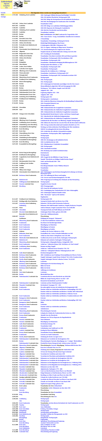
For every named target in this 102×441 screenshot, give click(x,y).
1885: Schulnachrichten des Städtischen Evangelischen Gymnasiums (59, 112)
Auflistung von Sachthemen (48, 270)
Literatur (43, 298)
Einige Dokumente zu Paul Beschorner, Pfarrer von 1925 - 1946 (58, 373)
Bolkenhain (47, 407)
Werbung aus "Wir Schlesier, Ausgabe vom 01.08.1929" (56, 88)
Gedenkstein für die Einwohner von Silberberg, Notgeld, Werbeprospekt (60, 120)
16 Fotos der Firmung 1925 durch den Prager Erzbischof (56, 351)
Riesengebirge (23, 417)
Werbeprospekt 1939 (46, 199)
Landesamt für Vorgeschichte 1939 (68, 34)
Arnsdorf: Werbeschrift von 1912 (50, 423)
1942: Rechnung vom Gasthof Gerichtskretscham (54, 150)
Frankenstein (23, 222)
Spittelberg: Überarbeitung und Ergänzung (52, 421)
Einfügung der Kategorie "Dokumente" (51, 218)
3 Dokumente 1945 (61, 45)
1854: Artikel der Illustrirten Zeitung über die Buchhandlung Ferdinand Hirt (62, 101)
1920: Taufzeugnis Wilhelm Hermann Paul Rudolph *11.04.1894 (58, 15)
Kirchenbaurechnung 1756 (48, 323)
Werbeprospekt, (45, 242)
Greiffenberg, (23, 246)
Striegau (55, 409)
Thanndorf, (22, 285)
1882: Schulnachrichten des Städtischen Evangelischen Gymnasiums (59, 109)
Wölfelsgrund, (23, 181)
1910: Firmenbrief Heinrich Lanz (50, 103)
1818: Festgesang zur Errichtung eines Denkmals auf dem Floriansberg (60, 179)
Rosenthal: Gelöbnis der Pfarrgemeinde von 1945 (54, 414)
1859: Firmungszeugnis (47, 186)
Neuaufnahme (44, 163)
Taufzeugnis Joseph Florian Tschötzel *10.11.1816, (59, 257)
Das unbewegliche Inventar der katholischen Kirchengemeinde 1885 (59, 287)
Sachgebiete (6, 5)
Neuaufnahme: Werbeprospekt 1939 (50, 66)
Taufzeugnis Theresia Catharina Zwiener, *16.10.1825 (60, 259)
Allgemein (6, 3)
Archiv (50, 388)
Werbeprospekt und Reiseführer (49, 412)
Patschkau (22, 416)
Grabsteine (44, 261)
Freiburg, (43, 409)
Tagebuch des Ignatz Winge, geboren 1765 (52, 383)
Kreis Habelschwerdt (25, 414)
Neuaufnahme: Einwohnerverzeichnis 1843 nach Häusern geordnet (59, 56)
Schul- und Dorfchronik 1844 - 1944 (50, 161)
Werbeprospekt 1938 (64, 17)
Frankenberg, (23, 265)
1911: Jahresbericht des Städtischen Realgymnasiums (55, 116)
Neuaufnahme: (45, 58)
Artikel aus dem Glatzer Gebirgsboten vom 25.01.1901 (55, 235)
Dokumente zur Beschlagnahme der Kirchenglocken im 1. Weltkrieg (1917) (61, 364)
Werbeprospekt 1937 (62, 73)
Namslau (21, 405)
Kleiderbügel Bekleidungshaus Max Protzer (52, 43)
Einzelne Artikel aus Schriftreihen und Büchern (54, 306)
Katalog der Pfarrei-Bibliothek (49, 330)
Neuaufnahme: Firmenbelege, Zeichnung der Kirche (55, 41)
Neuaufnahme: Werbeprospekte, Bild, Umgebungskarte (56, 133)
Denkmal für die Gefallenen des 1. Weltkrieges (53, 71)
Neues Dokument (45, 319)
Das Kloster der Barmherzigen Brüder (51, 222)
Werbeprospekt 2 (45, 99)
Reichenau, (22, 175)
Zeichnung (43, 349)
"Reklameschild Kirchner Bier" (73, 345)
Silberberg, (22, 261)
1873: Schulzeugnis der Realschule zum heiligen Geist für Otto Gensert (60, 84)
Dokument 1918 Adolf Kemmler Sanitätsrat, (53, 205)
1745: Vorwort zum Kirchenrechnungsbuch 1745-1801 (55, 177)
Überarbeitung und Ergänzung (49, 431)
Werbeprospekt (53, 69)
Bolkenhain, (22, 233)
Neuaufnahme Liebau (46, 23)
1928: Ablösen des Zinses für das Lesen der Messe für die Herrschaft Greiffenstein (63, 122)
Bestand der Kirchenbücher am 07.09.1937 (52, 280)
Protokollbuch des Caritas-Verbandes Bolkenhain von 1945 (57, 233)
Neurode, (21, 184)
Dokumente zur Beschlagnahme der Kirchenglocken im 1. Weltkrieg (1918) (61, 362)
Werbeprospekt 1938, (55, 58)
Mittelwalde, (22, 237)
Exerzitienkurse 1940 (66, 58)
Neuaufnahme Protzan (47, 332)
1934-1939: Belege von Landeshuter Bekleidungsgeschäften (57, 26)
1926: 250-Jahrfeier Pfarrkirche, (49, 17)
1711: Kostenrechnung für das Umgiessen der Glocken (55, 49)
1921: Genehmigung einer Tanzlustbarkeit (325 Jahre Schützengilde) (59, 190)
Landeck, (21, 330)
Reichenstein (22, 412)
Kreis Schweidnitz (24, 409)
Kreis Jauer (22, 407)
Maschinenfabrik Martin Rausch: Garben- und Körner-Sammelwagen (60, 114)
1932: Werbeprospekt (46, 81)
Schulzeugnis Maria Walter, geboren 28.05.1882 (53, 212)
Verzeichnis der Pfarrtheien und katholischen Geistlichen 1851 (58, 356)
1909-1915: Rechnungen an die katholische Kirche (54, 140)
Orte (6, 7)
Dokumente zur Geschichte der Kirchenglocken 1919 (55, 360)
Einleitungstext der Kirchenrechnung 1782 (52, 263)
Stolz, (21, 272)
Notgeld (53, 246)
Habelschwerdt (23, 179)
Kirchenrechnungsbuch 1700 (48, 252)
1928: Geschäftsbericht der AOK (49, 142)
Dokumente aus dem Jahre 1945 (49, 367)
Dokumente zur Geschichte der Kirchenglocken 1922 (55, 339)
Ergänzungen (44, 419)
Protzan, (21, 315)
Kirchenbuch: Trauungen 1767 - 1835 (51, 285)
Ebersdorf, (22, 212)
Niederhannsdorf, (24, 276)
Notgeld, (67, 205)
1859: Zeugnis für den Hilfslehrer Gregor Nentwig (54, 157)
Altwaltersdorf (23, 373)
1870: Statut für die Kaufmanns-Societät (52, 188)
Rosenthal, (22, 367)
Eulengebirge (23, 410)
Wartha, (21, 259)
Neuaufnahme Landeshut (47, 32)
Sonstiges (3, 16)
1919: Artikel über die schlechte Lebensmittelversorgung (56, 131)
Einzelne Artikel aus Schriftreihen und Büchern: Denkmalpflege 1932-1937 (61, 289)
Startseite (22, 216)
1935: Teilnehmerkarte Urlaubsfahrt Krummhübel (54, 144)
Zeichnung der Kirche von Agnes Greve (51, 336)
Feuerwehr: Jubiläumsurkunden (49, 214)
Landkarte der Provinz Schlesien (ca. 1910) (52, 231)
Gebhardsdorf (58, 385)
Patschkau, (22, 257)
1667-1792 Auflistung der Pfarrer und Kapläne (53, 175)
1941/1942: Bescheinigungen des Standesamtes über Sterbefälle (58, 21)
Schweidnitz (22, 209)
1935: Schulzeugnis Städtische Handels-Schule (53, 192)
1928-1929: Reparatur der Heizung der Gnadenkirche (55, 28)
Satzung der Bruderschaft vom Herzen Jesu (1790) (54, 201)
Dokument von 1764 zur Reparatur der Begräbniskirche (56, 317)
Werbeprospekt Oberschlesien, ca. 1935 (51, 64)
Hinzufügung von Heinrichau (49, 225)
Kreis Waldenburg (24, 428)
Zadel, (21, 252)
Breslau (21, 274)
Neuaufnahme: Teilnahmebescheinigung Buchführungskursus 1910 (59, 62)
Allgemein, (22, 354)
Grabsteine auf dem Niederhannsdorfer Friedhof (54, 283)
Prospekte (79, 205)
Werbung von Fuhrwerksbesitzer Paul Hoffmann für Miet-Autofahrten (60, 127)
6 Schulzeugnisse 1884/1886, (48, 45)
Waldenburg (22, 205)
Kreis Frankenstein (24, 225)
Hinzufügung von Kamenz (48, 227)
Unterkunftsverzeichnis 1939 (69, 75)
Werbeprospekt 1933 (46, 97)
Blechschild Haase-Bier (47, 274)
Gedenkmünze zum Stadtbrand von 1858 (52, 328)
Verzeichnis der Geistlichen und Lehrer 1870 (53, 354)
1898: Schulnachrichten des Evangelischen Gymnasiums (56, 107)
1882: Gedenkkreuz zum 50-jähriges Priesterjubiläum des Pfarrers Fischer (61, 255)
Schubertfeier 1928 (69, 349)
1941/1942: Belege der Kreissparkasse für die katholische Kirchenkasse (60, 19)
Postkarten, (73, 205)
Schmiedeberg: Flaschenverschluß (50, 430)
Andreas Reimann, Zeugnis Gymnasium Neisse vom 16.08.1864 (58, 207)
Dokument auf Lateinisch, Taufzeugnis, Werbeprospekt (56, 240)
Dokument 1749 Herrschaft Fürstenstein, (52, 203)
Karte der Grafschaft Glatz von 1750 (51, 347)
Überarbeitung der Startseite (48, 311)
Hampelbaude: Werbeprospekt (49, 417)
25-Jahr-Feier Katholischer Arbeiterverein (52, 220)
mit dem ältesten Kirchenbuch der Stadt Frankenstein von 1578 (66, 403)
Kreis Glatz (22, 421)
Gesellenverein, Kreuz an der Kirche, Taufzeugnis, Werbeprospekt (59, 237)
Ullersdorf (22, 371)
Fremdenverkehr (77, 257)
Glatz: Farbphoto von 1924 (48, 424)
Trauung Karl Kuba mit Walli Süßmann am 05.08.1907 (56, 209)
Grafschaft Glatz (23, 431)
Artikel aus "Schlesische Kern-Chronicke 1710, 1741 (55, 248)
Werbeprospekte (45, 181)
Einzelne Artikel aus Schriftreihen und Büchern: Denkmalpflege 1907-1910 (61, 300)
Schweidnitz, (49, 409)
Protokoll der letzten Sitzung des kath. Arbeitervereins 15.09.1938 (58, 343)
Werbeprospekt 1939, (55, 75)
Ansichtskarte (52, 73)
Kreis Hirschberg (24, 392)
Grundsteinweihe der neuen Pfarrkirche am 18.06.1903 (56, 276)
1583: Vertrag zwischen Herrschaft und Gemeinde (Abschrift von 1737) (60, 125)
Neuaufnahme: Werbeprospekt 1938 (50, 60)
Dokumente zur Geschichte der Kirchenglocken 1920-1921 (56, 358)
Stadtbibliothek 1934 (49, 34)
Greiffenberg (22, 398)
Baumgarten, (22, 298)
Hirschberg (22, 186)
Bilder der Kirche (45, 265)
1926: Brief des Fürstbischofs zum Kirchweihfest (54, 30)
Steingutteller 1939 (67, 242)
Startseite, (54, 345)
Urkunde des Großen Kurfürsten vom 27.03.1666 (54, 377)
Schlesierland (6, 2)
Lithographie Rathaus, (56, 242)
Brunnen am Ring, (46, 246)
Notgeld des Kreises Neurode (48, 184)
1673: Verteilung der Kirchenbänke (50, 54)
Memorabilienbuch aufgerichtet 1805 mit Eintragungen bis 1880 (58, 86)
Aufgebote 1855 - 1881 (47, 90)
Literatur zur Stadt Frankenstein (50, 334)
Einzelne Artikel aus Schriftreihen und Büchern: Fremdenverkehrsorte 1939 (61, 296)
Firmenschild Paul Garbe (47, 105)
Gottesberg (44, 428)
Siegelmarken (44, 197)
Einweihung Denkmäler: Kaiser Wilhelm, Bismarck (55, 165)
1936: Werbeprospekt (46, 79)
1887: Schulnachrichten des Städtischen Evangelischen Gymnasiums (59, 118)
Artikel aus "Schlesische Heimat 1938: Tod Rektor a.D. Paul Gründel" (60, 244)
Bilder (42, 302)
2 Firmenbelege (45, 38)
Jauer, (42, 407)
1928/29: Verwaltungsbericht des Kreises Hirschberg (55, 129)
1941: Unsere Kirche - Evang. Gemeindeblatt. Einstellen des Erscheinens (60, 36)
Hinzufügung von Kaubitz (48, 229)
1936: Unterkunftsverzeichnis (49, 148)
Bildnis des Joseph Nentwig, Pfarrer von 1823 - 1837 (55, 278)
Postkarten (66, 203)
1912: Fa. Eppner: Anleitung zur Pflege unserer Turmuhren (57, 47)
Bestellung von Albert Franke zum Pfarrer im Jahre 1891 (56, 375)
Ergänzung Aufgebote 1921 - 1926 (50, 92)
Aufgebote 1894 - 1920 (47, 94)
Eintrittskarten (45, 152)
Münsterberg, (23, 220)
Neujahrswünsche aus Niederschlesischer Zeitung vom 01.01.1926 (58, 51)
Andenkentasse (45, 308)
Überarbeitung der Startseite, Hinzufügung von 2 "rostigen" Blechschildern (61, 341)
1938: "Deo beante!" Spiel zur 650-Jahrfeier (53, 194)
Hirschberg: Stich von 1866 (48, 426)
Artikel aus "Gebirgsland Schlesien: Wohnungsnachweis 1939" (58, 250)
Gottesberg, (22, 203)
